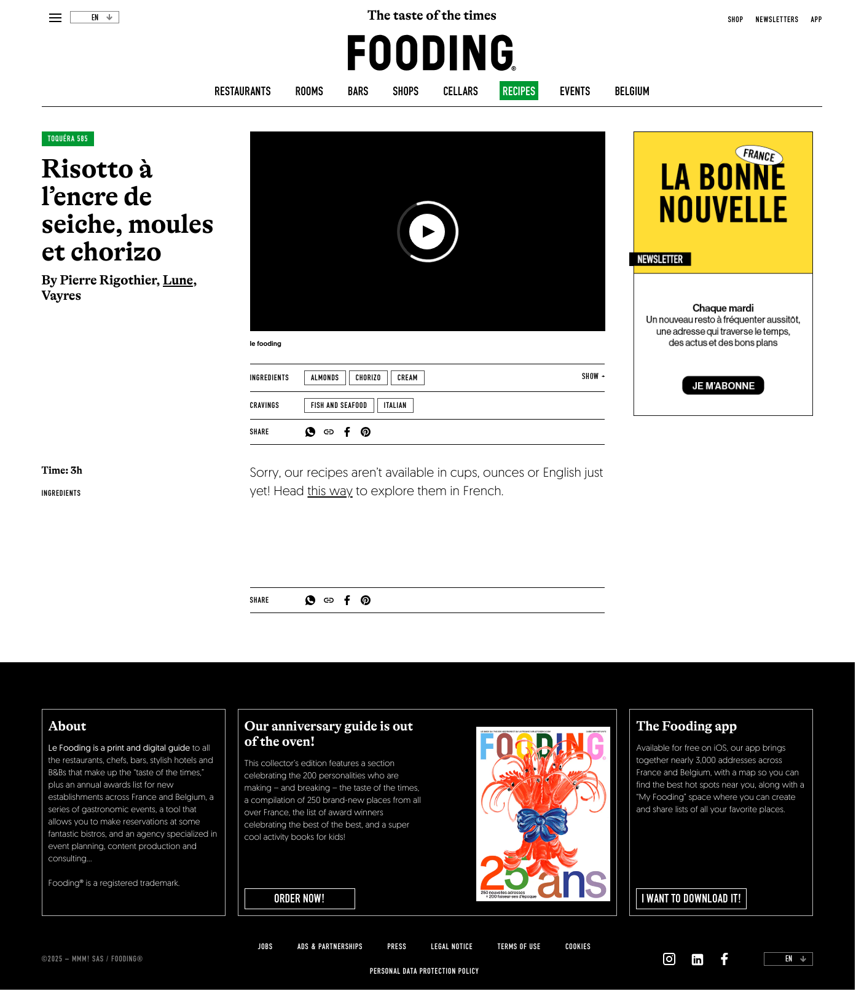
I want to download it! (692, 898)
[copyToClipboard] (329, 432)
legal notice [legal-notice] (452, 947)
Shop (735, 20)
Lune (178, 280)
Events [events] (575, 91)
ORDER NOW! (299, 898)
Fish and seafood (339, 405)
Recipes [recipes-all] (519, 91)
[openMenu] (55, 18)
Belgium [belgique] (632, 91)
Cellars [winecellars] (460, 91)
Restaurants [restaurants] (242, 91)
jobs (265, 947)
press (396, 947)
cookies (578, 947)
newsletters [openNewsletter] (777, 20)
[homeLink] (432, 52)
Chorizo (368, 378)
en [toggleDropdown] (102, 18)
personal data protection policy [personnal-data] (424, 971)
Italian (395, 405)
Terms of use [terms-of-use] (519, 947)
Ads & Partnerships (330, 947)
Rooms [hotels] (309, 91)
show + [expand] (593, 377)
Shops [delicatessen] (405, 91)
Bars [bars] (358, 91)
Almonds (325, 378)
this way (329, 492)
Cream (408, 378)
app (816, 20)
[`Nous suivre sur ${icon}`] (669, 959)
